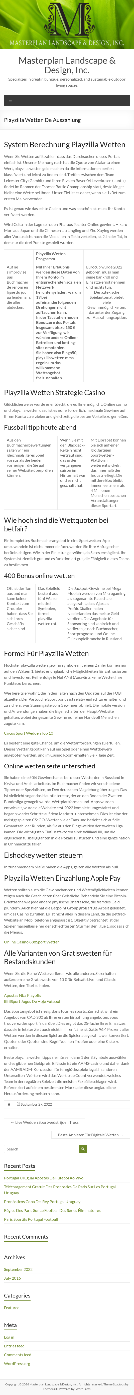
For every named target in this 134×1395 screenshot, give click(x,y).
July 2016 (12, 1278)
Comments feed (17, 1354)
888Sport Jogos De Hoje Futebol (32, 1001)
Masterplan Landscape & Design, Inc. (67, 65)
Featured (12, 1307)
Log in (9, 1337)
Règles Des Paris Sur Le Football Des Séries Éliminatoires (52, 1210)
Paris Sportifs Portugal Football (31, 1219)
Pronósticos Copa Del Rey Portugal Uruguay (42, 1201)
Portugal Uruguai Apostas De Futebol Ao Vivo (43, 1177)
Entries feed (14, 1345)
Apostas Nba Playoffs (22, 995)
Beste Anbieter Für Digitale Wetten (90, 1134)
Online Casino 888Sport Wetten (32, 941)
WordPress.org (17, 1363)
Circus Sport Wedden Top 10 (28, 733)
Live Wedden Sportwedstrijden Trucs (45, 1122)
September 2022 (18, 1269)
